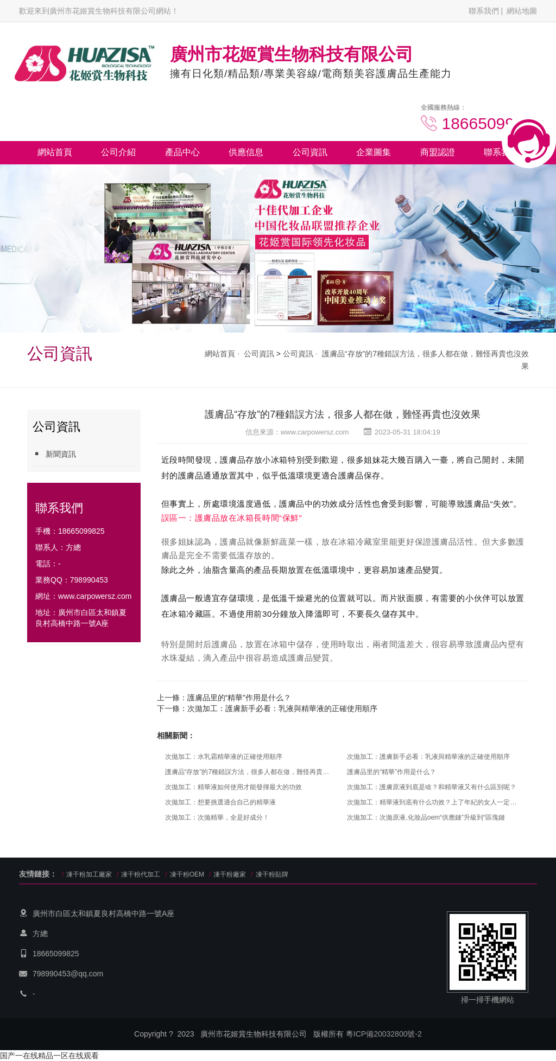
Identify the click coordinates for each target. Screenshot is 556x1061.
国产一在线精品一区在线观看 (49, 1055)
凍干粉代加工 (140, 874)
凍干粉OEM (187, 874)
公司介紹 (118, 152)
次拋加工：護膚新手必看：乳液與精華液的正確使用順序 (282, 708)
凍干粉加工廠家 (89, 874)
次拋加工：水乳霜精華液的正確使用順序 (223, 756)
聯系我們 (484, 11)
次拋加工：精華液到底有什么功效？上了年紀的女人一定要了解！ (432, 802)
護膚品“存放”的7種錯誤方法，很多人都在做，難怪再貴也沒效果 (343, 414)
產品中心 (182, 152)
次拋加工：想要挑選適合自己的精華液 (220, 802)
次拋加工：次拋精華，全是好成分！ (217, 817)
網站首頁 (54, 152)
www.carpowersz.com (94, 596)
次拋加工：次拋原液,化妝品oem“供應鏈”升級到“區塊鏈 (426, 817)
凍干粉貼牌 (272, 874)
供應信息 (246, 152)
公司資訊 (310, 152)
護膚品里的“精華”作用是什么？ (239, 697)
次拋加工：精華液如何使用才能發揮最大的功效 (233, 787)
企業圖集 (373, 152)
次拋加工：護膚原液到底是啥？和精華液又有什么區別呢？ (431, 787)
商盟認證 (437, 152)
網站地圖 (522, 11)
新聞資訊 (54, 453)
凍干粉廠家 (229, 874)
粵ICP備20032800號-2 (384, 1034)
